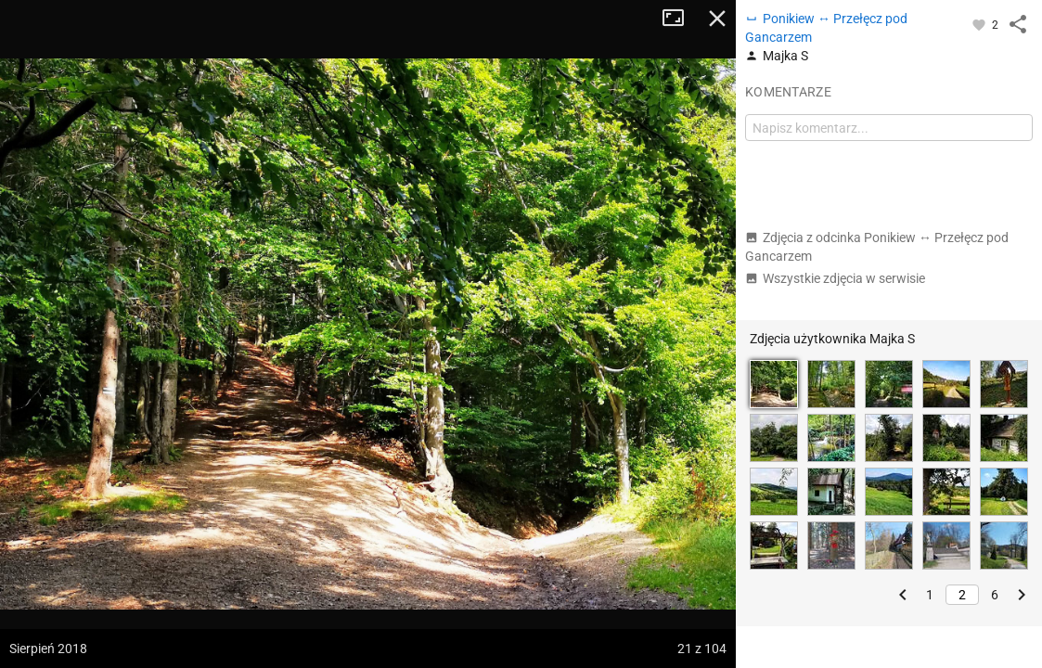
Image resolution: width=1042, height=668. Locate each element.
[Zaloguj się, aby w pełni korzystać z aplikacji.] (980, 24)
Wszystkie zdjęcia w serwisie (835, 278)
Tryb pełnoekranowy (680, 18)
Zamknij (717, 18)
